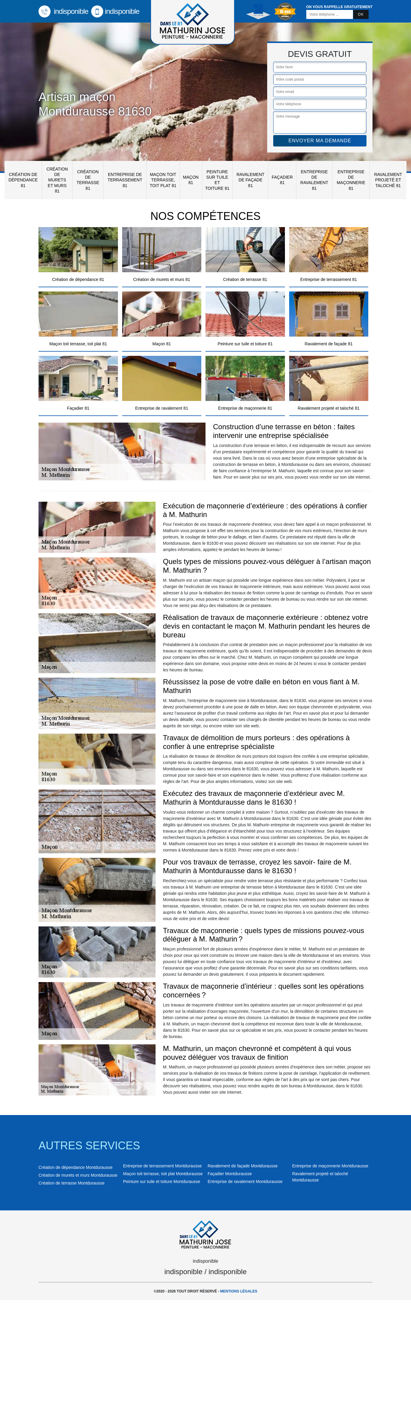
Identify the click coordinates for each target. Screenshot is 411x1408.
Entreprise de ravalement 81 (314, 180)
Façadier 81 (282, 180)
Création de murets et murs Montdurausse (78, 1175)
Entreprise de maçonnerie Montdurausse (330, 1165)
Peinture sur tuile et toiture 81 (217, 180)
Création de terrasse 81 (87, 180)
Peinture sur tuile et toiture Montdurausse (161, 1181)
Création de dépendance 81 (23, 180)
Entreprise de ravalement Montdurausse (245, 1181)
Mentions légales (238, 1291)
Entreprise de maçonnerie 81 (351, 180)
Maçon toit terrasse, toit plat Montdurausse (163, 1173)
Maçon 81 (191, 180)
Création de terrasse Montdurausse (71, 1183)
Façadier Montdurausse (230, 1173)
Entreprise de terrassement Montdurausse (162, 1165)
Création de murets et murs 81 (57, 180)
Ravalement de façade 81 (250, 180)
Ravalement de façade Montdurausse (243, 1165)
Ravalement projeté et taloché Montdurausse (320, 1176)
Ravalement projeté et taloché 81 (388, 180)
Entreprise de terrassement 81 (125, 180)
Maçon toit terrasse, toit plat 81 (163, 180)
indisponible (63, 11)
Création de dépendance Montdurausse (76, 1167)
